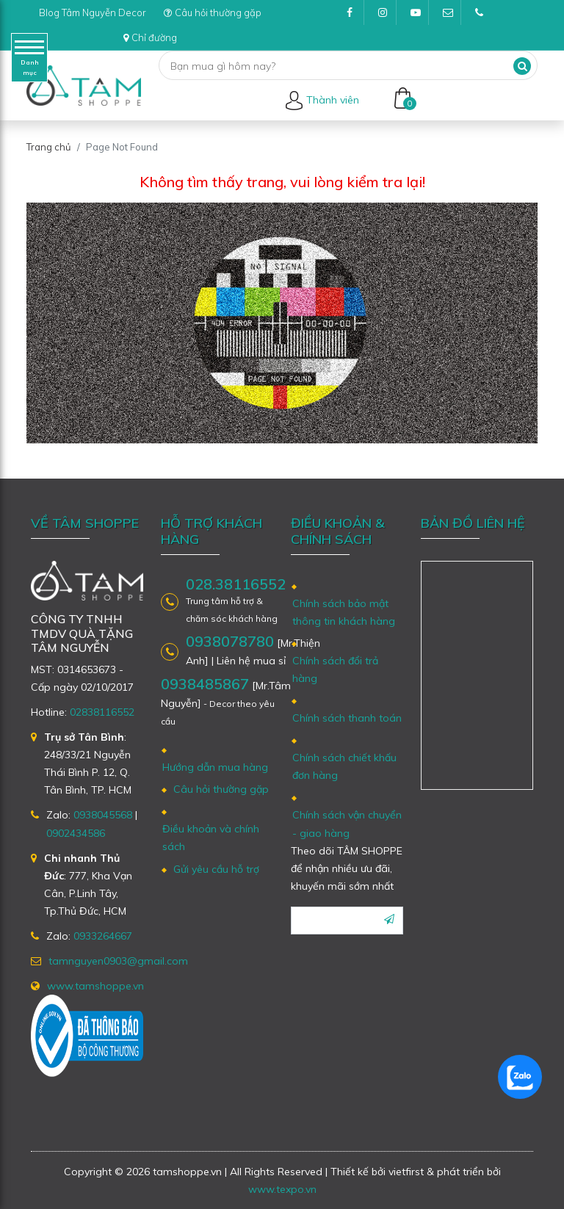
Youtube (420, 16)
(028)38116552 (484, 16)
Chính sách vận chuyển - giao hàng (347, 823)
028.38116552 (236, 584)
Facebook (355, 16)
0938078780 (230, 641)
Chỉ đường (150, 37)
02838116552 (102, 712)
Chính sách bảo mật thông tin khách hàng (343, 612)
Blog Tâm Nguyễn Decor (92, 12)
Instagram (387, 16)
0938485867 (205, 684)
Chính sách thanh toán (347, 718)
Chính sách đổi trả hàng (335, 669)
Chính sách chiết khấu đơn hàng (344, 766)
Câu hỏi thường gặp (212, 12)
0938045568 (102, 814)
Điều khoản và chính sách (210, 837)
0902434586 (75, 833)
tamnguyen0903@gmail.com (452, 16)
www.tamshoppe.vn (95, 985)
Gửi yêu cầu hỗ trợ (216, 869)
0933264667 (102, 936)
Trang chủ (48, 147)
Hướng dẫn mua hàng (215, 767)
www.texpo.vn (282, 1189)
